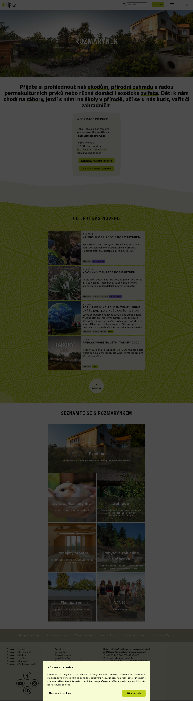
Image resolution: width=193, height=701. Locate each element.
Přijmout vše (134, 693)
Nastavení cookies (60, 693)
